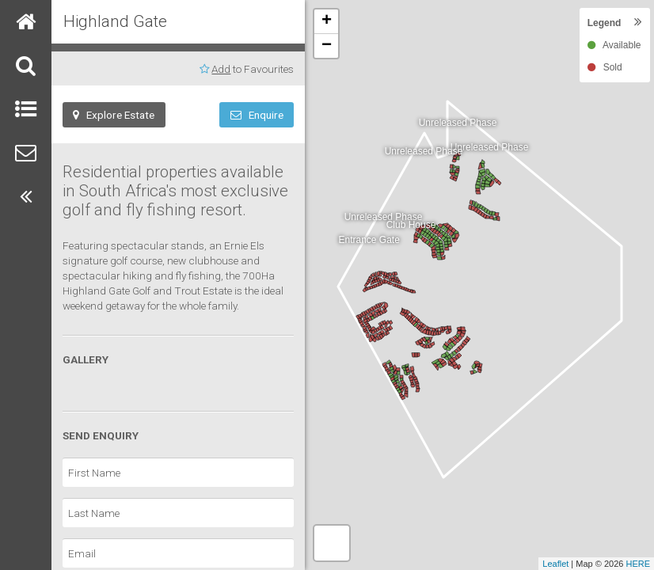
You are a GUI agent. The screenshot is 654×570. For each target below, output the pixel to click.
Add (220, 69)
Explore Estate (113, 114)
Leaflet (555, 563)
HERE (637, 563)
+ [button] (326, 21)
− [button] (326, 46)
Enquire (256, 114)
